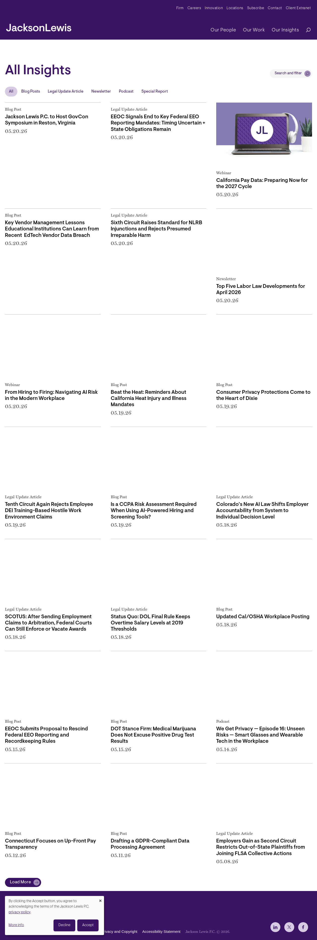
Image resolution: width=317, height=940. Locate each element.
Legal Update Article (65, 92)
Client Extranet (298, 8)
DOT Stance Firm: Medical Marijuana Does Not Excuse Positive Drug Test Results (153, 735)
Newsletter (101, 92)
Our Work (254, 30)
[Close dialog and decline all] (100, 899)
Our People (223, 30)
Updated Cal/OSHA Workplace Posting (263, 616)
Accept (88, 925)
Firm (180, 8)
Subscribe (255, 8)
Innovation (214, 8)
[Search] (306, 30)
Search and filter (288, 73)
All (11, 92)
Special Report (154, 92)
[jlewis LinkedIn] (275, 927)
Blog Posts (30, 92)
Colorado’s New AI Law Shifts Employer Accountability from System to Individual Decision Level (262, 510)
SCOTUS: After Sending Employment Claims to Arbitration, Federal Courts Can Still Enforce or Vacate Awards (48, 623)
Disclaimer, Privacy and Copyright (109, 931)
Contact (275, 8)
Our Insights (285, 30)
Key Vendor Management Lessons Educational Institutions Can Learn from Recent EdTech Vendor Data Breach (52, 229)
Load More (20, 882)
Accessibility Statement (161, 931)
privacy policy (19, 912)
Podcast (126, 92)
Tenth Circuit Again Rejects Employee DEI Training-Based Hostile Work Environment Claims (49, 510)
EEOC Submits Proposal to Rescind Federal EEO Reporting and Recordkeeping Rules (46, 735)
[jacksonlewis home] (38, 26)
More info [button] (16, 925)
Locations (235, 8)
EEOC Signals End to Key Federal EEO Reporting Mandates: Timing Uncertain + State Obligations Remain (158, 123)
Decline (64, 925)
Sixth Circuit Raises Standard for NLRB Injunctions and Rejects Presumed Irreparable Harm (156, 229)
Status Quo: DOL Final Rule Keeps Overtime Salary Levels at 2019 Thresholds (150, 623)
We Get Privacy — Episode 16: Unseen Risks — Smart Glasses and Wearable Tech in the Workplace (260, 735)
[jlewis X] (289, 927)
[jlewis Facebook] (303, 927)
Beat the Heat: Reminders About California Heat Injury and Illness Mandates (148, 398)
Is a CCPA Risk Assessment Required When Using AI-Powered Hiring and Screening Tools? (154, 510)
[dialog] (54, 915)
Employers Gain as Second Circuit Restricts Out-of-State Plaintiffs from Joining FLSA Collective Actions (260, 847)
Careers (194, 8)
